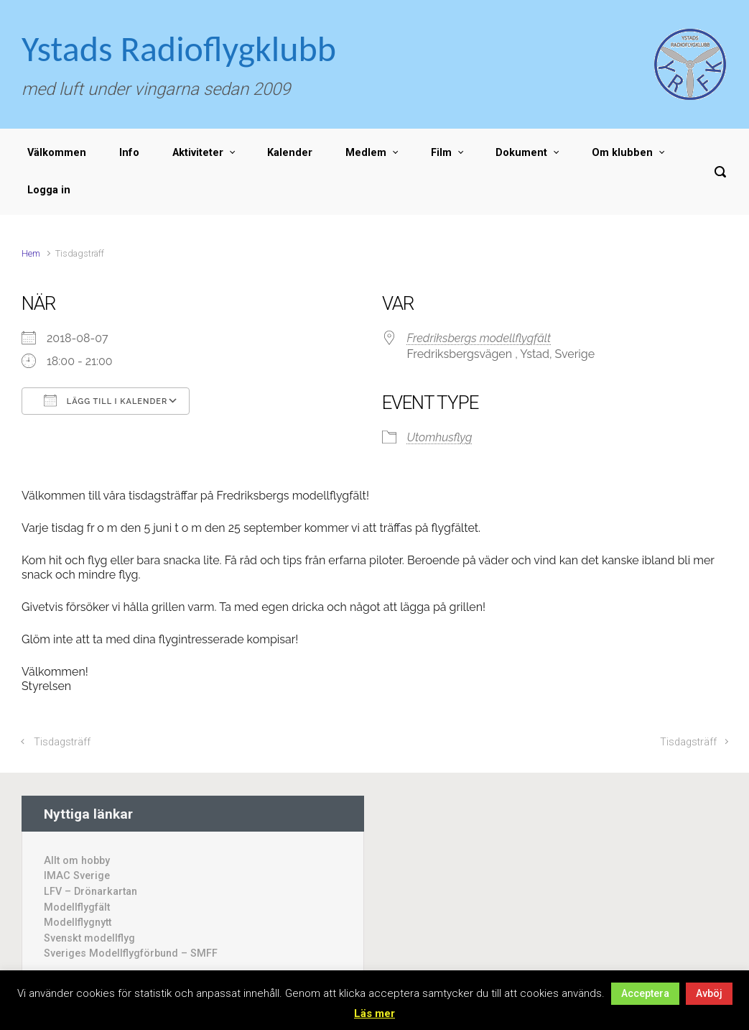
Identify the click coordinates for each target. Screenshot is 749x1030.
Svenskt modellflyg (89, 938)
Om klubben (622, 153)
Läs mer (374, 1013)
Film (441, 153)
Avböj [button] (709, 993)
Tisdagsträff (62, 742)
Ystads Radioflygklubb (179, 48)
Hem (31, 253)
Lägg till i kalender (105, 400)
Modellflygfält (77, 907)
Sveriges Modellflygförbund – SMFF (131, 953)
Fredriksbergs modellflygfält (479, 338)
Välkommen (56, 153)
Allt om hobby (77, 861)
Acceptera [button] (645, 993)
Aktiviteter (197, 153)
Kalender (289, 153)
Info (129, 153)
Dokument (521, 153)
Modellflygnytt (77, 922)
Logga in (48, 190)
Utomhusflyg (440, 437)
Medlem (365, 153)
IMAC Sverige (77, 876)
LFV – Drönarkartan (90, 892)
